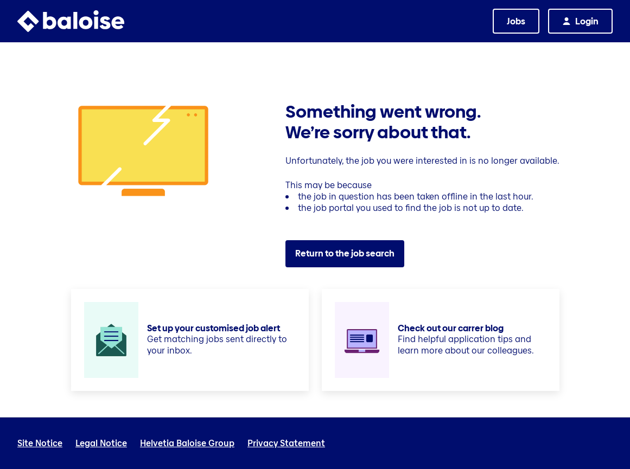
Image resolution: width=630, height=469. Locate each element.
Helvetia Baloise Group (187, 443)
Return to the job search (344, 253)
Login (587, 21)
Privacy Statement (286, 443)
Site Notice (39, 443)
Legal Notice (101, 443)
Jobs (516, 21)
